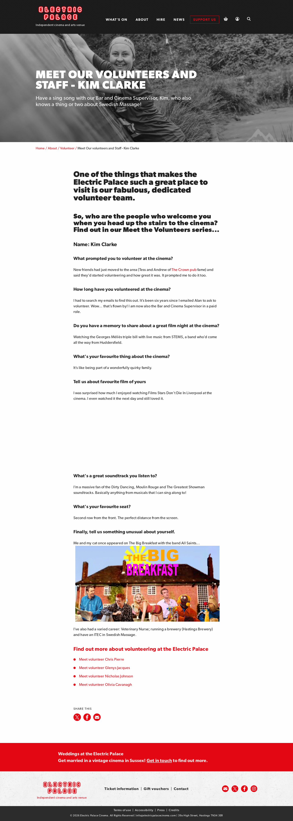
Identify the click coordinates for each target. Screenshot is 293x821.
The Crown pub (184, 269)
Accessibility (144, 810)
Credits (174, 810)
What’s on (116, 19)
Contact (181, 788)
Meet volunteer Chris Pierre (101, 659)
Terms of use (122, 810)
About (142, 19)
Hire (161, 19)
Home (40, 148)
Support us (204, 19)
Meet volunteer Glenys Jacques (104, 667)
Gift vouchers (156, 788)
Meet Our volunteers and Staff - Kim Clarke (108, 148)
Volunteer (67, 148)
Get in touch (159, 760)
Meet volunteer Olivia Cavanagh (105, 684)
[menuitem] (116, 19)
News (179, 19)
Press (161, 810)
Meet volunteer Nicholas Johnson (106, 676)
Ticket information (121, 788)
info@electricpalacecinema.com (156, 815)
